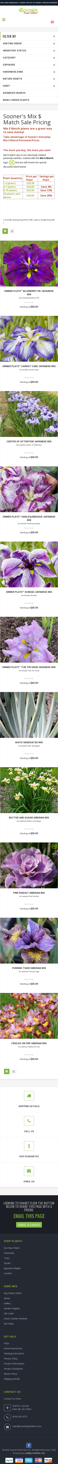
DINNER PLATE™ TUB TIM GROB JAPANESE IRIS (29, 663)
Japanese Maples (12, 1264)
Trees (7, 1253)
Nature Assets (12, 75)
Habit (6, 82)
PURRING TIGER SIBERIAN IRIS (29, 964)
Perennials (9, 1248)
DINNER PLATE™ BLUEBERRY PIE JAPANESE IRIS (29, 287)
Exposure (9, 60)
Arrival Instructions (13, 1344)
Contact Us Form (12, 1394)
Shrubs (7, 1259)
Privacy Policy (10, 1354)
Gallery (7, 1299)
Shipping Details (12, 1374)
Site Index (9, 1319)
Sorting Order (12, 39)
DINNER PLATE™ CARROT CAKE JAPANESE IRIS (29, 362)
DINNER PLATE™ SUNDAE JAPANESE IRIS (29, 587)
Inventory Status (14, 46)
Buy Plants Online (12, 1289)
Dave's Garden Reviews (15, 1314)
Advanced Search (14, 89)
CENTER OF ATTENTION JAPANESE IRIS (29, 437)
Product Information (14, 1359)
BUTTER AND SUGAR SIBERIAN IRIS (29, 813)
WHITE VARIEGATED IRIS (29, 738)
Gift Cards (9, 1309)
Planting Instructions (14, 1349)
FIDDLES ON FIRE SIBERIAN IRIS (29, 1039)
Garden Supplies (12, 1304)
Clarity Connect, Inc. (35, 1449)
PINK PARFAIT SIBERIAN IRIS (29, 888)
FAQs (6, 1339)
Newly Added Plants (16, 96)
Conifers (8, 1269)
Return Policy (10, 1369)
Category (9, 53)
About (7, 1294)
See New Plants (12, 1243)
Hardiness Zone (13, 67)
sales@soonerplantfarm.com (26, 1422)
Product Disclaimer (13, 1364)
